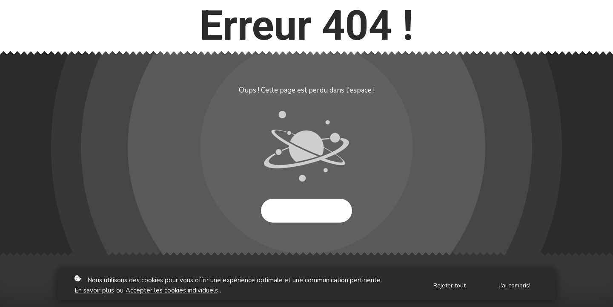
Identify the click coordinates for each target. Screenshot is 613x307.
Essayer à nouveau (306, 210)
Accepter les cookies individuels (172, 291)
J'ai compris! (514, 286)
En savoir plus (94, 291)
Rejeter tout (449, 286)
